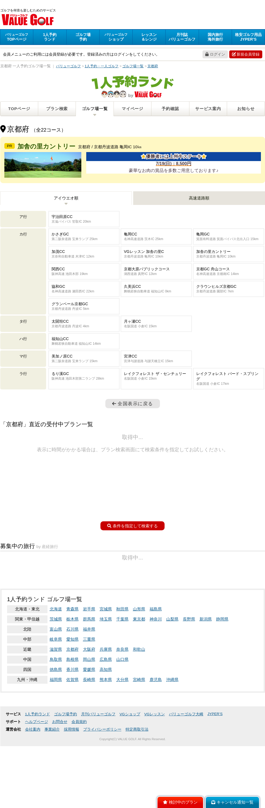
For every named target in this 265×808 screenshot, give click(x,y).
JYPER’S (215, 783)
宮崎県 (139, 748)
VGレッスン (154, 783)
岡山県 (89, 728)
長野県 (189, 688)
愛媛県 (89, 738)
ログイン (215, 55)
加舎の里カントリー (228, 285)
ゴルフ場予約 (65, 783)
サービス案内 (208, 109)
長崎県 (89, 748)
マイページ (132, 109)
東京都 (139, 688)
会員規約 (79, 791)
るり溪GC (84, 407)
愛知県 (72, 708)
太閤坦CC (84, 354)
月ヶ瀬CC (156, 354)
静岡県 (222, 688)
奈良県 (122, 718)
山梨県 (172, 688)
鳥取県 (56, 728)
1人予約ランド (37, 783)
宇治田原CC (84, 250)
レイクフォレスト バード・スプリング (228, 409)
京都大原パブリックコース (156, 302)
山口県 (122, 728)
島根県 (72, 728)
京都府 (72, 718)
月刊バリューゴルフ (98, 783)
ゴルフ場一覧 (95, 109)
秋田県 (122, 678)
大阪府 (89, 718)
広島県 (106, 728)
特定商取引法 (137, 798)
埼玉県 (106, 688)
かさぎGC (84, 267)
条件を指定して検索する (132, 556)
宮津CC (156, 389)
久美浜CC (156, 320)
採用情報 (71, 798)
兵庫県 (106, 718)
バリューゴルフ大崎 (186, 783)
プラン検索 (57, 109)
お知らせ (245, 109)
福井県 (89, 698)
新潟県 (206, 688)
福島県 (156, 678)
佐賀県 (72, 748)
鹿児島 (156, 748)
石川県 (72, 698)
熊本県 (106, 748)
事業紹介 (52, 798)
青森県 (72, 678)
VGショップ (130, 783)
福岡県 (56, 748)
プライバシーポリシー (102, 798)
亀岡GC (228, 267)
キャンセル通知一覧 (232, 802)
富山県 (56, 698)
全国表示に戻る (132, 434)
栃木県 (72, 688)
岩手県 (89, 678)
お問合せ (59, 791)
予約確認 (170, 109)
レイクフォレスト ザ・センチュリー (156, 407)
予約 (83, 37)
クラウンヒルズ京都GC (228, 320)
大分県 (122, 748)
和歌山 (139, 718)
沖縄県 (172, 748)
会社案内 (32, 798)
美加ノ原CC (84, 389)
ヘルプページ (36, 791)
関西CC (84, 302)
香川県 (72, 738)
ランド (50, 37)
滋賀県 (56, 718)
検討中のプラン (180, 802)
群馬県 (89, 688)
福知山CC (84, 372)
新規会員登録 (246, 55)
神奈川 (156, 688)
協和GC (84, 320)
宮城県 (106, 678)
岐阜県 (56, 708)
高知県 (106, 738)
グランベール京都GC (84, 337)
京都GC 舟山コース (228, 302)
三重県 (89, 708)
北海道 (56, 678)
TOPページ (19, 109)
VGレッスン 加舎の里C (156, 285)
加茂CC (84, 285)
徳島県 (56, 738)
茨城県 (56, 688)
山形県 (139, 678)
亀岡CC (156, 267)
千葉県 (122, 688)
